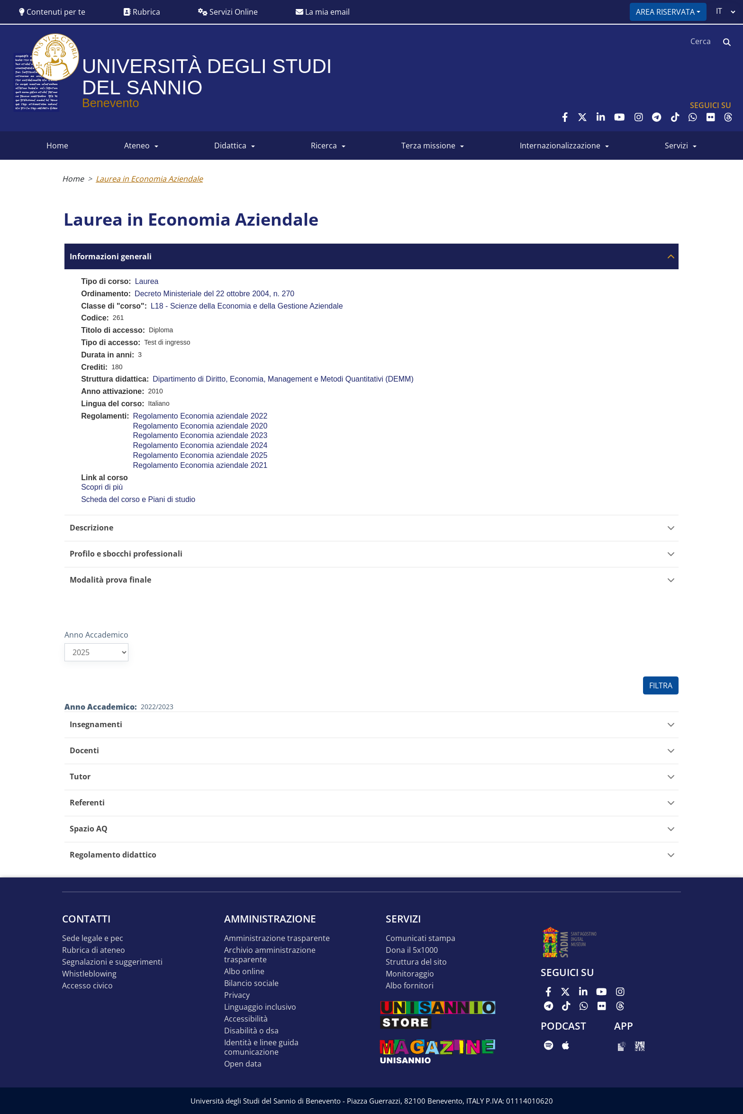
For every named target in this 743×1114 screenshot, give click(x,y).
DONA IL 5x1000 (412, 950)
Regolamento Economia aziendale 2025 (200, 455)
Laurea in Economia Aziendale (149, 178)
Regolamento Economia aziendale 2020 (200, 426)
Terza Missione (428, 145)
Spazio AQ (89, 828)
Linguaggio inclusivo (260, 1007)
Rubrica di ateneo (93, 950)
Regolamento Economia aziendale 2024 (200, 445)
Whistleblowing (89, 974)
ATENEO (137, 145)
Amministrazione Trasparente (277, 938)
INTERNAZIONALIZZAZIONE (560, 145)
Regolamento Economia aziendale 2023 (200, 435)
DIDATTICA (230, 145)
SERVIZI (676, 145)
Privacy (237, 995)
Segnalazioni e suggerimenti (112, 962)
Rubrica (141, 12)
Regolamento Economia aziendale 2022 (200, 416)
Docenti (84, 750)
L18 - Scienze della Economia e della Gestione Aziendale (247, 306)
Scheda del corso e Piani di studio (138, 499)
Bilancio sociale (251, 983)
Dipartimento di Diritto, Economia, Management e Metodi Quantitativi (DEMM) (283, 379)
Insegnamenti (96, 724)
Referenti (87, 802)
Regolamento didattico (113, 854)
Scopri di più (102, 487)
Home (73, 178)
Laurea (147, 281)
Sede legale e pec (92, 938)
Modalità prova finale (110, 579)
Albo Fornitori (410, 986)
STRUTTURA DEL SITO (416, 962)
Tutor (80, 776)
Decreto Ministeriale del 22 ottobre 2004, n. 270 (214, 294)
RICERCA (324, 145)
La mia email (323, 12)
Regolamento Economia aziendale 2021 (200, 465)
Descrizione (91, 527)
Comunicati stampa (420, 938)
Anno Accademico (96, 634)
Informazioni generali (111, 256)
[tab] (371, 256)
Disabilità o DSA (251, 1031)
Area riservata (665, 12)
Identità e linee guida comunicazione (261, 1047)
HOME (57, 145)
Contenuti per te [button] (52, 12)
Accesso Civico (87, 986)
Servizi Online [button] (228, 12)
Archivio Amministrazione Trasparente (270, 955)
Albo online (244, 972)
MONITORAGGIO (410, 974)
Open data (243, 1064)
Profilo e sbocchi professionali (126, 553)
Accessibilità (246, 1019)
